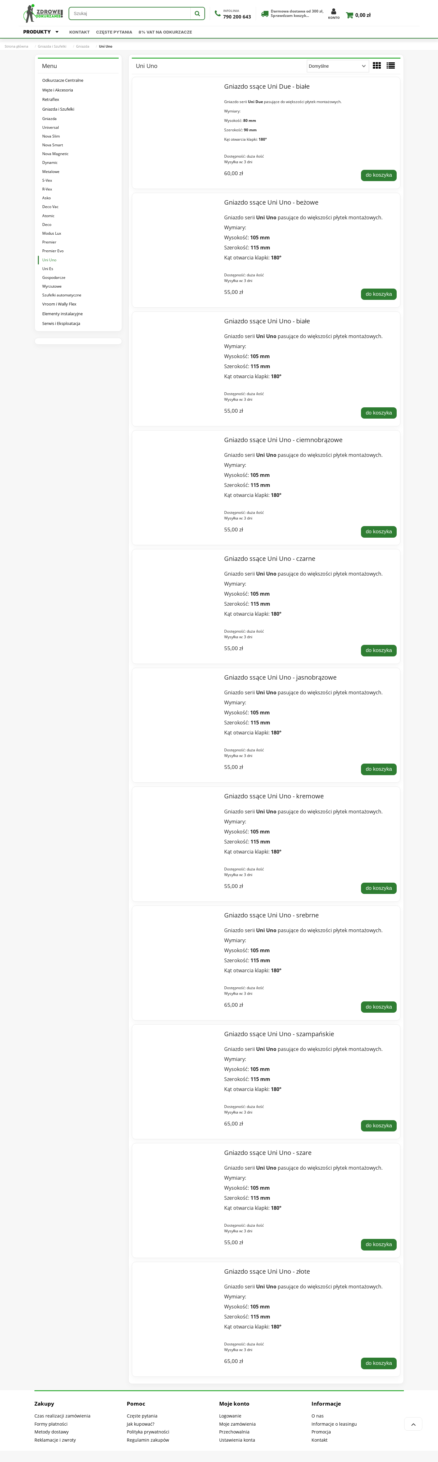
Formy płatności (51, 1424)
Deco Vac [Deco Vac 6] (50, 206)
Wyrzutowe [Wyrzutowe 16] (52, 286)
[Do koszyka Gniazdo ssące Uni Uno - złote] (379, 1363)
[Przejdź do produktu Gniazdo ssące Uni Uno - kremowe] (177, 797)
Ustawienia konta (237, 1440)
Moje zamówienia (237, 1424)
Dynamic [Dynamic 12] (50, 162)
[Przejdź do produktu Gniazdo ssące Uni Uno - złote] (177, 1273)
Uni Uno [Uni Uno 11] (49, 260)
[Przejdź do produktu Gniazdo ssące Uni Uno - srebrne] (177, 917)
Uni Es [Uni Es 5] (47, 268)
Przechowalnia (234, 1432)
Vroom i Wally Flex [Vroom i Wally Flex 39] (59, 304)
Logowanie (230, 1416)
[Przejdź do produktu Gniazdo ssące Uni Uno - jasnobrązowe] (177, 679)
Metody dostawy (51, 1432)
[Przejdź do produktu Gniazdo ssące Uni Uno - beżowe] (177, 204)
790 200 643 (237, 16)
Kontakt (80, 31)
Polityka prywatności (148, 1432)
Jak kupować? (140, 1424)
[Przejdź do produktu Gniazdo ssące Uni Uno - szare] (177, 1154)
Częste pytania (114, 31)
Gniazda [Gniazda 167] (49, 118)
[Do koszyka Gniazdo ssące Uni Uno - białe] (379, 413)
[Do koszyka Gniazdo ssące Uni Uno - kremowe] (379, 888)
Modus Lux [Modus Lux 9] (51, 233)
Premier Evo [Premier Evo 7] (53, 250)
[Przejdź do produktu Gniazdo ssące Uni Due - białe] (177, 88)
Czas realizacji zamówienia (62, 1416)
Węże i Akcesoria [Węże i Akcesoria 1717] (57, 90)
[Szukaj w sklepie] (129, 13)
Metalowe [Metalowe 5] (50, 171)
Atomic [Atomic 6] (48, 215)
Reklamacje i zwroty (55, 1440)
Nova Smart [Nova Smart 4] (52, 145)
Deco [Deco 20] (46, 224)
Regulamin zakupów (148, 1440)
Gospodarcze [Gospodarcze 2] (53, 277)
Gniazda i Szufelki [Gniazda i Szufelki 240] (58, 109)
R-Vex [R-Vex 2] (47, 189)
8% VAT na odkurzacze (165, 31)
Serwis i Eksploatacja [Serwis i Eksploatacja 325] (61, 323)
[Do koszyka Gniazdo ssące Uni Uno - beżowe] (379, 294)
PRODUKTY (41, 32)
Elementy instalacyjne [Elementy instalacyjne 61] (62, 313)
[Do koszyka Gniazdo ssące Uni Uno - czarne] (379, 650)
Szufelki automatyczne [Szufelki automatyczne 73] (61, 295)
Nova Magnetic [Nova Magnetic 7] (55, 153)
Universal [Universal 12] (50, 127)
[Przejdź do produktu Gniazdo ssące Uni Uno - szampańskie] (177, 1035)
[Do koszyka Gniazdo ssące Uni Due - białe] (379, 175)
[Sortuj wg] (338, 66)
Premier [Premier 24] (49, 242)
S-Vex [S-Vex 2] (47, 180)
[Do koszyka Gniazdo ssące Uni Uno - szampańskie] (379, 1125)
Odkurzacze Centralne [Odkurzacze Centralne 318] (62, 80)
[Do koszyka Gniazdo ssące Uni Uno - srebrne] (379, 1007)
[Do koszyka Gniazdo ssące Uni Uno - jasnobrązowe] (379, 769)
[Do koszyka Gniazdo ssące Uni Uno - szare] (379, 1244)
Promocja (321, 1432)
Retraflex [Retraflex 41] (50, 99)
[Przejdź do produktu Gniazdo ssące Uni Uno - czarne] (177, 560)
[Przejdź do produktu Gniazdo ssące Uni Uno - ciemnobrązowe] (177, 441)
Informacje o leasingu (334, 1424)
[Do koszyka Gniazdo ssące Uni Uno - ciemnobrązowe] (379, 531)
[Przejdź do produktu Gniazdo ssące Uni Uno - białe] (177, 322)
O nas (318, 1416)
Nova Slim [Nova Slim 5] (51, 136)
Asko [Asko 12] (46, 198)
